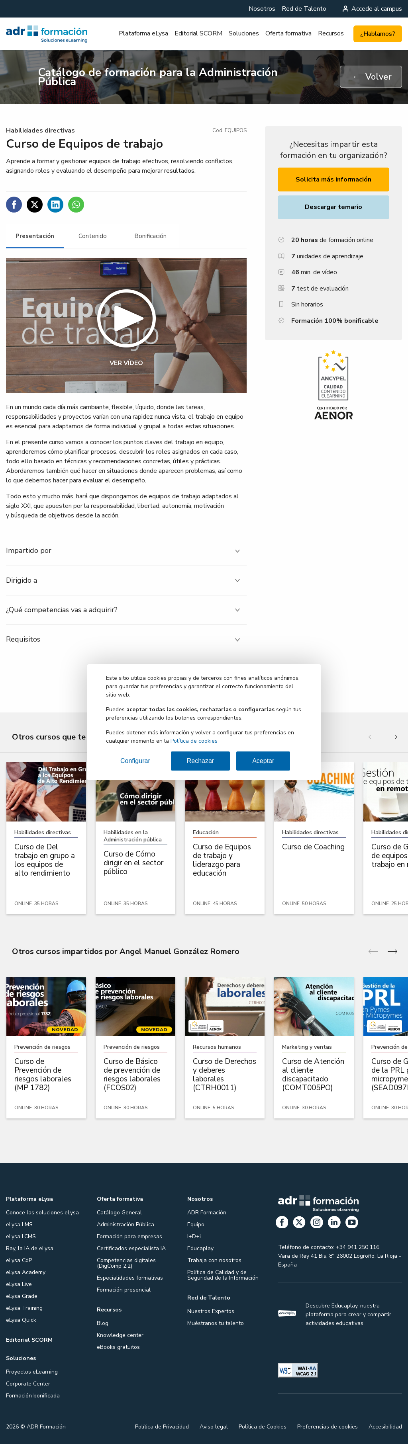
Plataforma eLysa (143, 33)
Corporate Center (28, 1383)
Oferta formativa (288, 33)
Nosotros (262, 8)
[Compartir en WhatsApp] (76, 205)
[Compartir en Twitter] (35, 205)
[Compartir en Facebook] (14, 205)
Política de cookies (194, 741)
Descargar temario (333, 207)
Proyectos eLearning (32, 1372)
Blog (102, 1323)
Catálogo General (119, 1212)
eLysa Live (19, 1284)
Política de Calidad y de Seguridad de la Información (223, 1275)
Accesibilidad (385, 1426)
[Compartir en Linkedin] (55, 205)
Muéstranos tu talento (215, 1323)
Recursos (331, 33)
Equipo (195, 1224)
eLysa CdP (19, 1260)
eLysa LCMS (21, 1236)
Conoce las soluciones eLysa (42, 1212)
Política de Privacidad (162, 1426)
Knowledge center (120, 1335)
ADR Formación (206, 1212)
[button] (126, 325)
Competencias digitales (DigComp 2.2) (126, 1263)
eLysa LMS (19, 1224)
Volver (372, 77)
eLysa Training (24, 1308)
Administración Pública (125, 1224)
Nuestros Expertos (210, 1311)
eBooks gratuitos (118, 1347)
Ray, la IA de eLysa (29, 1248)
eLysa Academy (25, 1272)
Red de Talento (304, 8)
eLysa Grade (21, 1296)
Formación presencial (124, 1290)
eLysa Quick (21, 1320)
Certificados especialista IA (131, 1248)
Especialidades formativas (130, 1278)
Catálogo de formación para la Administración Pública (158, 77)
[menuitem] (262, 9)
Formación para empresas (129, 1236)
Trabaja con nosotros (214, 1260)
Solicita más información (333, 179)
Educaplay (200, 1248)
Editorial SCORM (198, 33)
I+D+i (194, 1236)
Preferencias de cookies (327, 1426)
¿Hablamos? (377, 33)
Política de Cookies (262, 1426)
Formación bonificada (33, 1395)
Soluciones (244, 33)
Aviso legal (214, 1426)
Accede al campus (372, 8)
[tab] (35, 236)
